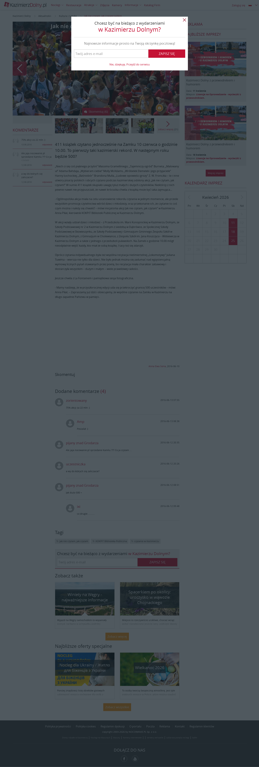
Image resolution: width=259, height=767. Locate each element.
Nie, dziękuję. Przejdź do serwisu (129, 64)
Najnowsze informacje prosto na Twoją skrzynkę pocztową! (129, 43)
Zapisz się (167, 53)
